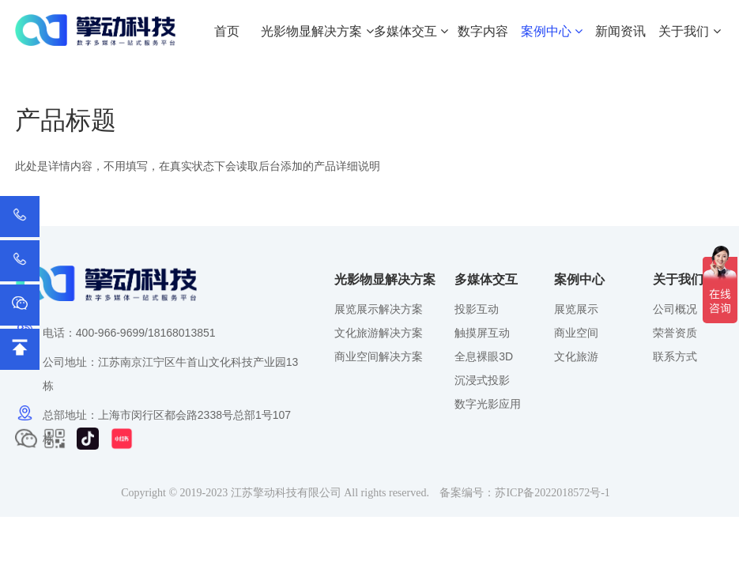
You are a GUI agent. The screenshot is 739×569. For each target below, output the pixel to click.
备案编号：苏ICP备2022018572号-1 (524, 493)
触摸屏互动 (482, 332)
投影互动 (476, 309)
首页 (226, 31)
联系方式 (675, 356)
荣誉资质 (675, 332)
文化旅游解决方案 (378, 332)
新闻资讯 (620, 31)
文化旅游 (576, 356)
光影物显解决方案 (317, 31)
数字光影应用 (487, 404)
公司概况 (675, 309)
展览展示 (576, 309)
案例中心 (552, 31)
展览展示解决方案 (378, 309)
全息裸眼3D (483, 356)
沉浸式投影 (482, 380)
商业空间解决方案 (378, 356)
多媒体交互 (411, 31)
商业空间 (576, 332)
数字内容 (483, 31)
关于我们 (689, 31)
